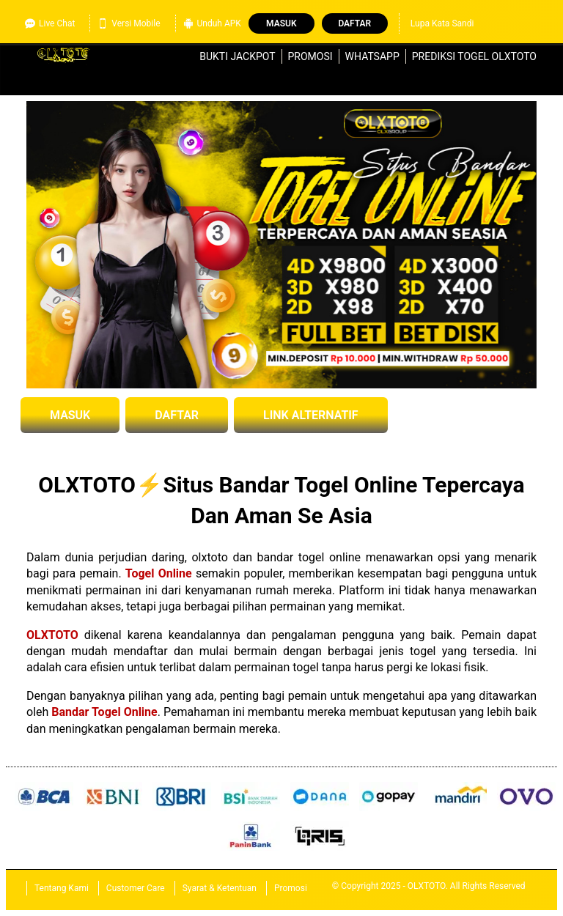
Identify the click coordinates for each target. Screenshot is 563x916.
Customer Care (135, 888)
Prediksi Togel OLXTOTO (474, 56)
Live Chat (50, 23)
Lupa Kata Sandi (442, 23)
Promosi (310, 56)
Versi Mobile (128, 23)
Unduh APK (212, 23)
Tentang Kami (61, 888)
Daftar (354, 23)
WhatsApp (372, 56)
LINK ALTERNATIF (310, 415)
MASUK (70, 415)
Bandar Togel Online (104, 712)
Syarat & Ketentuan (220, 888)
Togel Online (158, 573)
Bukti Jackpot (237, 56)
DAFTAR (177, 415)
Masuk (281, 23)
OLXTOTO (52, 635)
